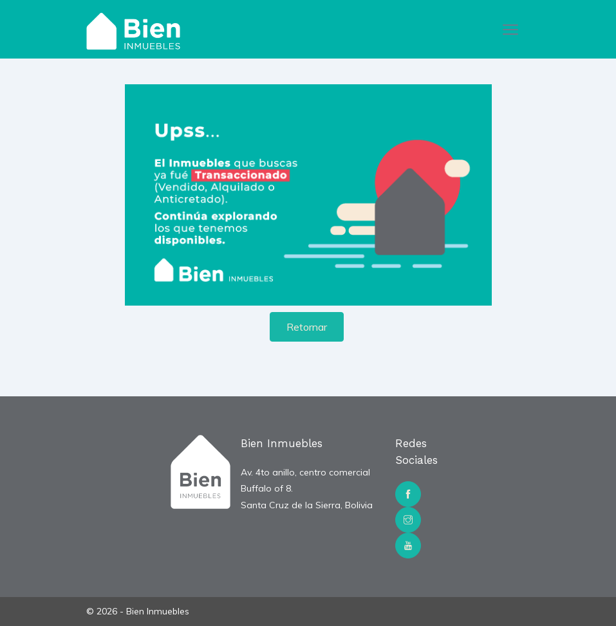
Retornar (306, 326)
